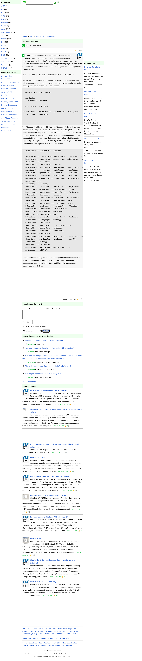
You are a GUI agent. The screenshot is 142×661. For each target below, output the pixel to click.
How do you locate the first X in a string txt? (43, 376)
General (4, 22)
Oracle (4, 39)
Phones (51, 647)
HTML (3, 26)
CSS (3, 16)
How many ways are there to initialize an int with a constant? (49, 350)
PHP (3, 48)
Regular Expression (9, 105)
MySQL (31, 633)
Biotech (43, 647)
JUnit (24, 633)
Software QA (6, 58)
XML (74, 636)
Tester (25, 645)
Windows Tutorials (8, 89)
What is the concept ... (93, 138)
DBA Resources (7, 85)
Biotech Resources (9, 115)
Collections (44, 640)
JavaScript (5, 32)
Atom (62, 640)
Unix (54, 636)
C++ (3, 13)
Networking (40, 633)
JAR (54, 645)
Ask (67, 640)
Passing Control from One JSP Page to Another (44, 342)
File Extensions (7, 98)
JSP (3, 35)
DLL (59, 645)
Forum (69, 647)
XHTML (4, 68)
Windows (5, 65)
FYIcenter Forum (8, 130)
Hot (29, 640)
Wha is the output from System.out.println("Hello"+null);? (48, 368)
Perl (3, 42)
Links (31, 647)
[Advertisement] (11, 163)
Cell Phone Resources (10, 118)
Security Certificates (9, 102)
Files (64, 645)
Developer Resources (10, 82)
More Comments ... (30, 383)
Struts (48, 636)
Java (3, 29)
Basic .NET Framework (45, 36)
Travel (57, 647)
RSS (3, 55)
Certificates (72, 645)
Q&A (37, 647)
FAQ (63, 647)
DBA (3, 19)
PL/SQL (4, 52)
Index (52, 640)
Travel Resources (8, 121)
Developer (33, 645)
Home (24, 36)
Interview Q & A (7, 111)
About (35, 640)
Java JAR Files (7, 92)
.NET (3, 6)
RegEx (25, 647)
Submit (46, 333)
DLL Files (5, 95)
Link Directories (7, 108)
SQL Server (6, 61)
